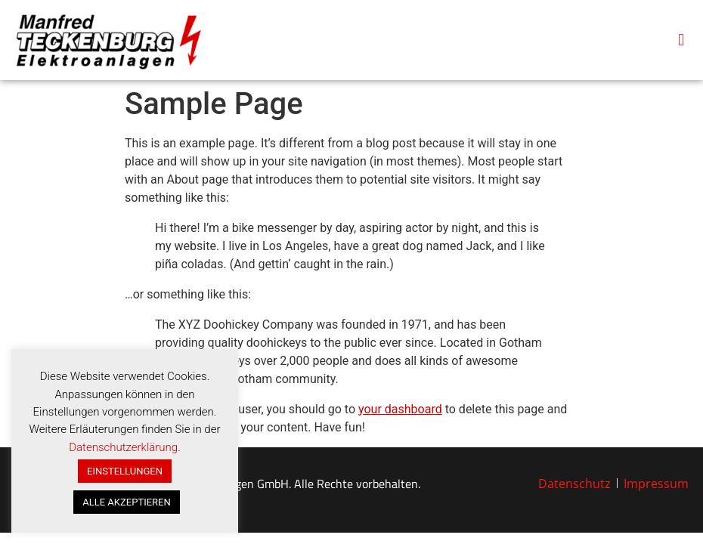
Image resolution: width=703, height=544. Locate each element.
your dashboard (400, 409)
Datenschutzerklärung (123, 447)
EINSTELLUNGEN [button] (125, 471)
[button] (681, 39)
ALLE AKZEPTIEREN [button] (126, 502)
